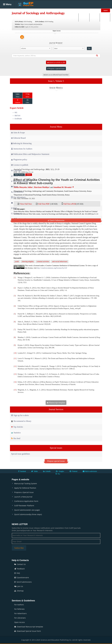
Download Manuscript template (28, 626)
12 (15, 366)
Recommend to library (21, 421)
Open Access (19, 622)
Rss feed (15, 438)
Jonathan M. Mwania (62, 187)
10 (15, 353)
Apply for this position (31, 27)
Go (89, 48)
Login (94, 17)
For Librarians (20, 618)
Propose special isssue (56, 461)
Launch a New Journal (23, 497)
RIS (16, 112)
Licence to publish (19, 165)
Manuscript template (56, 403)
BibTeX (17, 115)
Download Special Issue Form (27, 631)
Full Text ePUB (70, 204)
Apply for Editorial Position (25, 488)
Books (65, 10)
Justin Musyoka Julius (23, 187)
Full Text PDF (44, 204)
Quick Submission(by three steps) (28, 514)
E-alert (105, 17)
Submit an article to (56, 62)
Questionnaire (21, 577)
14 (15, 382)
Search (84, 17)
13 (15, 374)
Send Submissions (23, 582)
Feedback (19, 569)
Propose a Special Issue (24, 492)
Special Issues (53, 10)
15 (15, 390)
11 (15, 358)
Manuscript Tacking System (25, 483)
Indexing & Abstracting (21, 143)
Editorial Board (18, 138)
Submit (106, 10)
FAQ (17, 573)
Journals (29, 10)
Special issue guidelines (20, 454)
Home (18, 10)
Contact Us (20, 564)
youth (17, 261)
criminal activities (43, 261)
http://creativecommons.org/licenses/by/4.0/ (52, 268)
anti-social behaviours (59, 261)
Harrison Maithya (41, 187)
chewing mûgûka (28, 261)
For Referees (19, 609)
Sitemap (19, 591)
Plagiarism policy (19, 159)
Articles (40, 10)
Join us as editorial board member (56, 75)
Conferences (77, 10)
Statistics (16, 433)
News (89, 10)
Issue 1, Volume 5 (56, 81)
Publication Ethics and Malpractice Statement (30, 154)
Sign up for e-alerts (20, 415)
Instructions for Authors (21, 149)
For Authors (19, 604)
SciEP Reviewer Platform (24, 505)
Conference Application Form (26, 501)
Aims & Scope (18, 133)
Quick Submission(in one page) (27, 510)
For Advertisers (20, 613)
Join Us (18, 586)
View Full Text (26, 204)
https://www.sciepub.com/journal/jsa (31, 24)
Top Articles (17, 427)
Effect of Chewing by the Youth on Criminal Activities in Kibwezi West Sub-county (57, 181)
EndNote (18, 118)
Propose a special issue (56, 68)
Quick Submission (56, 220)
